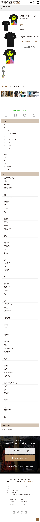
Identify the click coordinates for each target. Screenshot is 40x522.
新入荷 (5, 124)
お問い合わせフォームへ (22, 458)
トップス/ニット (7, 142)
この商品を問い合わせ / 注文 (29, 41)
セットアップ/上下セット (8, 148)
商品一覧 (11, 503)
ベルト (5, 163)
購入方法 (22, 505)
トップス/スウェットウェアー (9, 139)
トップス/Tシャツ (7, 145)
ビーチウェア (6, 157)
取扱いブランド (24, 499)
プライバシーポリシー (25, 503)
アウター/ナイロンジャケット (9, 133)
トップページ (12, 499)
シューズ (5, 160)
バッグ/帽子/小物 (7, 166)
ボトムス (5, 151)
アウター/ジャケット (7, 130)
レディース (5, 154)
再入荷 (5, 127)
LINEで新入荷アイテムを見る (20, 110)
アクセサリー (6, 169)
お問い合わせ (23, 501)
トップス (5, 136)
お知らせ (11, 501)
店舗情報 (11, 505)
